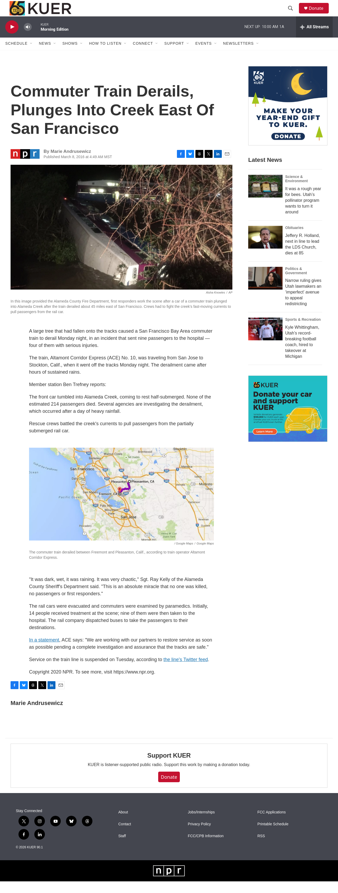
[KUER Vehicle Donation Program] (287, 420)
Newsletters (238, 55)
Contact (124, 836)
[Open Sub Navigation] (31, 55)
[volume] (27, 38)
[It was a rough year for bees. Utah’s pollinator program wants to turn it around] (265, 197)
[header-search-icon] (293, 14)
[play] (12, 38)
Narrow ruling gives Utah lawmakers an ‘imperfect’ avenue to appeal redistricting (303, 304)
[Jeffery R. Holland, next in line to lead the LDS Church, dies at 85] (265, 248)
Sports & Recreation (303, 331)
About (123, 824)
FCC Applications (271, 824)
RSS (261, 848)
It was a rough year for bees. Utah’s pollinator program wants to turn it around (303, 212)
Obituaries (294, 239)
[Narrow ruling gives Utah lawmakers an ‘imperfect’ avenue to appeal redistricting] (265, 289)
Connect (143, 55)
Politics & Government (296, 282)
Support (174, 55)
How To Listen (105, 55)
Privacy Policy (199, 836)
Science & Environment (296, 190)
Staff (122, 848)
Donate (319, 14)
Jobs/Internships (201, 824)
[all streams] (314, 38)
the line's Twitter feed (185, 671)
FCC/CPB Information (205, 848)
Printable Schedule (273, 836)
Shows (70, 55)
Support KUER (169, 766)
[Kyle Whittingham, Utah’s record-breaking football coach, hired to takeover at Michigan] (265, 340)
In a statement (44, 651)
